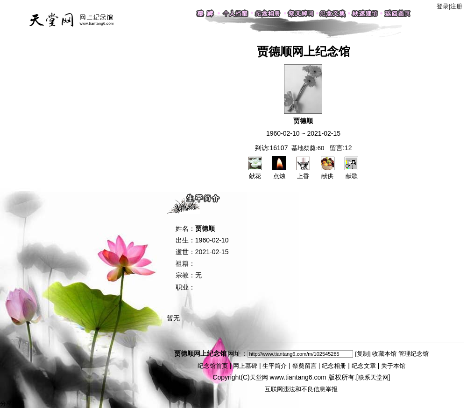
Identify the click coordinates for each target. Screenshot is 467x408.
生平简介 (274, 365)
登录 (443, 6)
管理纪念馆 (413, 353)
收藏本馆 (384, 353)
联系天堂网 (373, 377)
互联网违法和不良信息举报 (301, 389)
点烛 (279, 172)
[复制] (362, 353)
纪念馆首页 (213, 365)
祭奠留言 (304, 365)
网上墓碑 (245, 365)
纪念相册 (334, 365)
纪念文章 (364, 365)
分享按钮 (12, 403)
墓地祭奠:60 (307, 148)
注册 (456, 6)
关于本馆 (393, 365)
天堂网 (259, 377)
